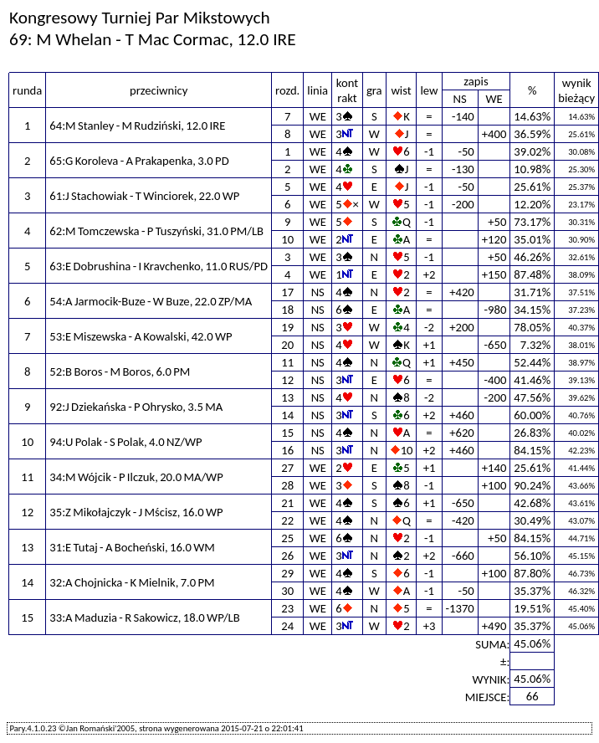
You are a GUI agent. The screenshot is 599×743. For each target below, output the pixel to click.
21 (287, 502)
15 (287, 432)
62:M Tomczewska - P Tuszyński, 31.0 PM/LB (156, 230)
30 (287, 590)
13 (287, 397)
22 (287, 520)
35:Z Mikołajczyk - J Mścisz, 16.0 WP (136, 512)
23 (287, 608)
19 (287, 327)
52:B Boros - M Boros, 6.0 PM (119, 371)
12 (287, 379)
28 (287, 485)
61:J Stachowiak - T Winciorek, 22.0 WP (144, 195)
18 (287, 309)
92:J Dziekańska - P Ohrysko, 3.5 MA (136, 406)
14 (287, 415)
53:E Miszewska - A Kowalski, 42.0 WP (140, 336)
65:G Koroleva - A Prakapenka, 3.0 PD (138, 160)
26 (287, 555)
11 (287, 362)
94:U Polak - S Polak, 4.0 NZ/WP (125, 441)
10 (287, 239)
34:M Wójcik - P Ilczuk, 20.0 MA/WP (136, 476)
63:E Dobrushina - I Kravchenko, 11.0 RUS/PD (158, 266)
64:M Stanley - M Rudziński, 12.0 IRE (137, 125)
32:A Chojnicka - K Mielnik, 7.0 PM (131, 582)
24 (287, 625)
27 (287, 467)
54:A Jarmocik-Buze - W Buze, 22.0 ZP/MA (150, 301)
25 (287, 538)
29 (287, 573)
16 (287, 450)
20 (287, 344)
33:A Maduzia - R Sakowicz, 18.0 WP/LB (144, 617)
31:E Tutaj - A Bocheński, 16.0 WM (132, 547)
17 (287, 292)
